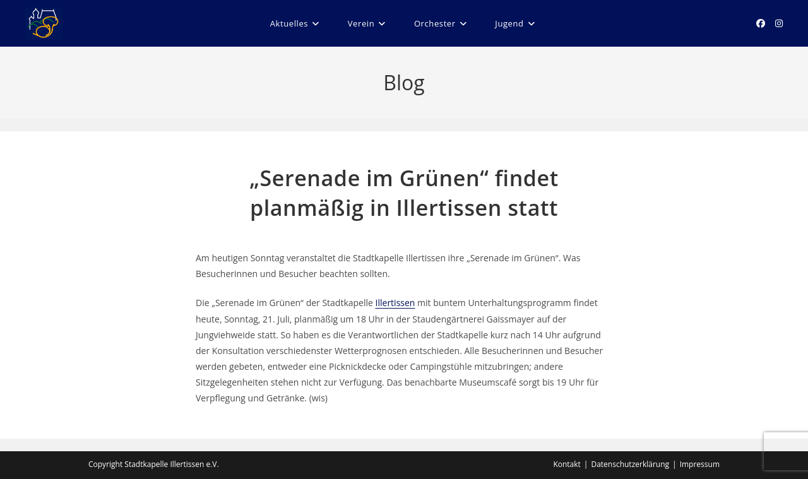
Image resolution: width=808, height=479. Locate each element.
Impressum (700, 464)
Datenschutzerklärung (630, 464)
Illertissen (395, 303)
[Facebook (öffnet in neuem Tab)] (760, 23)
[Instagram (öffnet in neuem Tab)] (779, 23)
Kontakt (566, 464)
